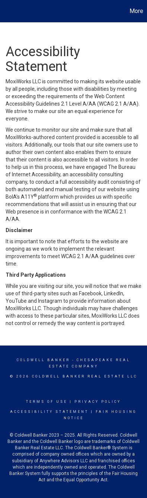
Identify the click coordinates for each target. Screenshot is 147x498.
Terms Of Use (46, 402)
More (136, 11)
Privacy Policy (97, 402)
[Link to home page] (6, 11)
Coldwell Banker (43, 360)
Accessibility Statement (49, 412)
